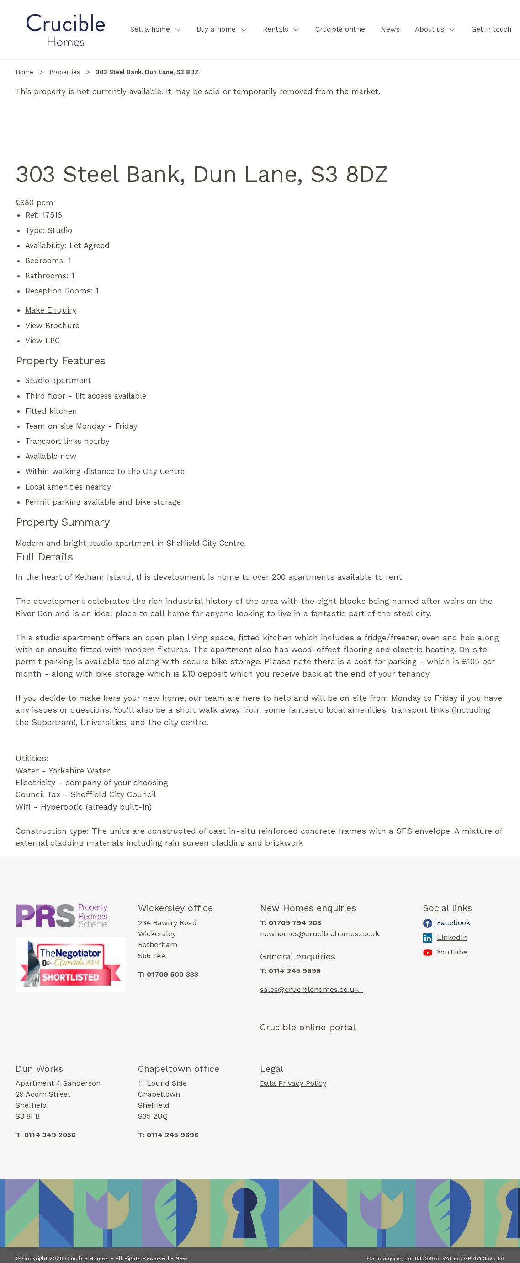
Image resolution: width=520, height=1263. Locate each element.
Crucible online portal (308, 1027)
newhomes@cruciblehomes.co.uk (319, 933)
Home (24, 72)
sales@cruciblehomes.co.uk (311, 989)
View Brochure (52, 325)
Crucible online (340, 29)
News (390, 29)
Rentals (275, 29)
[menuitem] (155, 29)
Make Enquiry (50, 309)
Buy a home (216, 29)
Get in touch (491, 29)
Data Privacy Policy (293, 1082)
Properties (64, 72)
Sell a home (150, 29)
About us (429, 29)
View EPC (42, 340)
